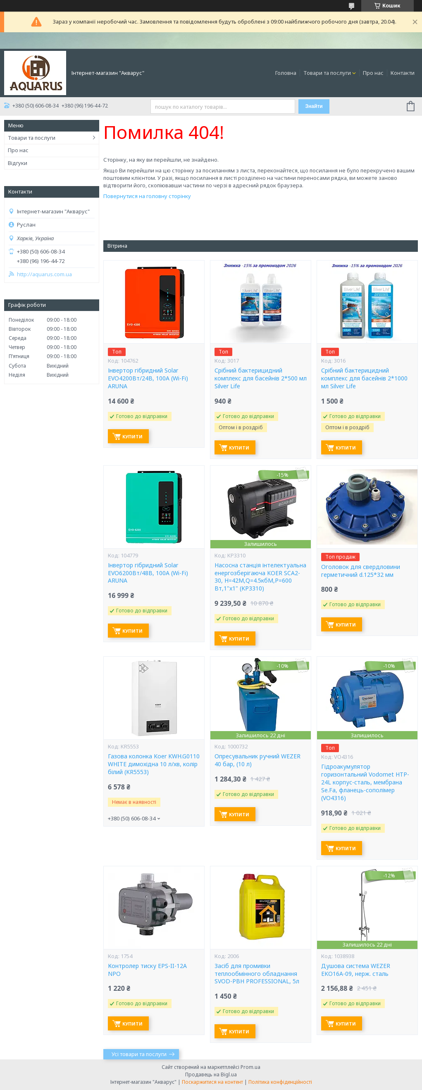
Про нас (373, 72)
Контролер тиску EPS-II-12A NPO (147, 970)
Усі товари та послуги (139, 1054)
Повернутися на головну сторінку (147, 196)
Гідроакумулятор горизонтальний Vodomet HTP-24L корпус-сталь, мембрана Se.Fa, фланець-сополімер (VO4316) (365, 782)
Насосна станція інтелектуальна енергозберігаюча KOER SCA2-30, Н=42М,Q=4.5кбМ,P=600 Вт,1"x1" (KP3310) (260, 577)
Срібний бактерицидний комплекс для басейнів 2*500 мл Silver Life (261, 378)
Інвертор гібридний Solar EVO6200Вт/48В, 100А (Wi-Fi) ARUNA (148, 573)
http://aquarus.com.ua (44, 274)
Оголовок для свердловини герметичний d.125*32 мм (360, 570)
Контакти (403, 72)
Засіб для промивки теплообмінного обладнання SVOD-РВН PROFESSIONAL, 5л (257, 973)
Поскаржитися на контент (212, 1081)
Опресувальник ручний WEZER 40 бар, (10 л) (257, 760)
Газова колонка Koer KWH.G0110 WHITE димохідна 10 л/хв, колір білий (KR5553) (154, 764)
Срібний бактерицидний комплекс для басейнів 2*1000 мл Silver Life (364, 378)
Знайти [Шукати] (314, 106)
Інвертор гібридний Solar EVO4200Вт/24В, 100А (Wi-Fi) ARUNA (148, 378)
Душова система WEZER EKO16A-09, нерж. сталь (355, 970)
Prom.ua (250, 1067)
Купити (132, 436)
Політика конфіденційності (280, 1081)
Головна (285, 72)
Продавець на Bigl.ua (211, 1074)
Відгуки (17, 163)
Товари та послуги (327, 72)
